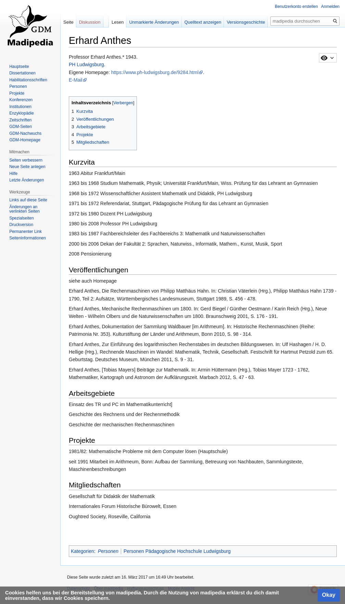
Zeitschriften (20, 120)
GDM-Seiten (20, 126)
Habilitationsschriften (28, 80)
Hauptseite (19, 66)
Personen (108, 551)
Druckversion (21, 224)
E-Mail (75, 80)
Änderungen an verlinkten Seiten (24, 209)
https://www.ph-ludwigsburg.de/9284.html (155, 72)
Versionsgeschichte (246, 22)
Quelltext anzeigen (202, 22)
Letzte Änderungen (26, 180)
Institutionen (20, 106)
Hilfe (13, 173)
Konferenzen (21, 99)
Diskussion (90, 22)
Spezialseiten (21, 218)
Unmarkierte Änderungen (154, 22)
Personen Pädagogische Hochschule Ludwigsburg (177, 551)
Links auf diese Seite (28, 200)
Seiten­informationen (27, 238)
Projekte (16, 93)
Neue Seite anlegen (27, 166)
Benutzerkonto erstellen (296, 6)
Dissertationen (22, 73)
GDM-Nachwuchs (25, 133)
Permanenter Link (25, 231)
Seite (68, 22)
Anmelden (330, 6)
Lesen (118, 22)
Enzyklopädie (21, 113)
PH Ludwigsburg (86, 64)
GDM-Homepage (24, 140)
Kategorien (82, 551)
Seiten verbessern (25, 160)
